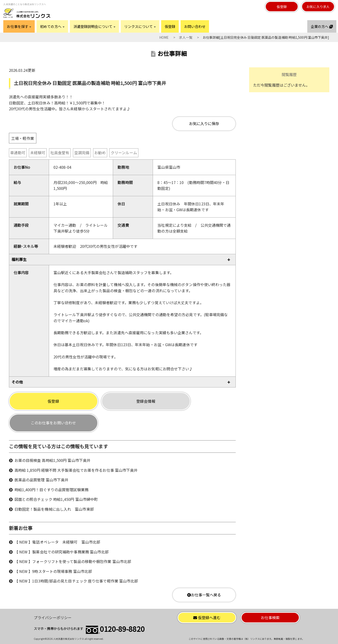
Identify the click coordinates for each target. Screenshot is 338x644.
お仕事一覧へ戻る (204, 595)
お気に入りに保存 (204, 123)
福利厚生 (19, 259)
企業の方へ (322, 26)
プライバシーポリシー (53, 617)
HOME (164, 37)
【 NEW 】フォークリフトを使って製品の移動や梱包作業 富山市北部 (73, 561)
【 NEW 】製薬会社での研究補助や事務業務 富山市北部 (62, 552)
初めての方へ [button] (52, 26)
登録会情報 (145, 401)
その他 (17, 382)
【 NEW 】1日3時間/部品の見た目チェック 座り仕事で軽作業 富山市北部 (76, 581)
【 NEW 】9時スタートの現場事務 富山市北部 (53, 571)
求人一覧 (185, 37)
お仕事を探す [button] (19, 26)
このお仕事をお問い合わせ (53, 423)
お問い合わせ (194, 26)
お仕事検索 (270, 617)
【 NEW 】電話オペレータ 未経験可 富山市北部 (57, 542)
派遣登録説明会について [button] (94, 26)
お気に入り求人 (318, 6)
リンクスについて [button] (140, 26)
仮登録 (282, 6)
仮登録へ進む (207, 617)
